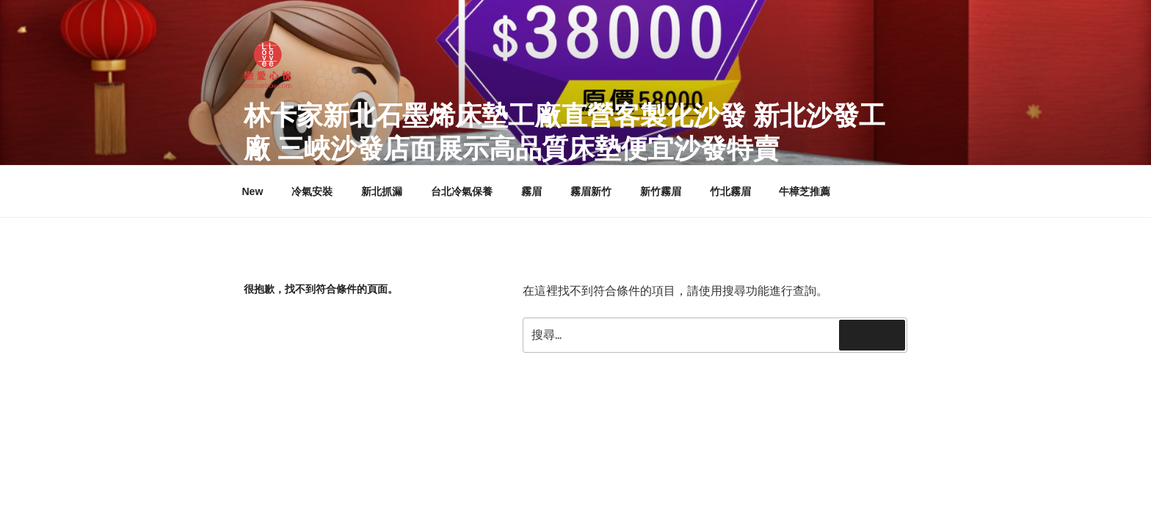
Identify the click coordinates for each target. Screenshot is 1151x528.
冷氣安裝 (312, 191)
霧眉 (531, 191)
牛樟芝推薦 (804, 191)
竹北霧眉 (730, 191)
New (253, 191)
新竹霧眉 (660, 191)
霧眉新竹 (590, 191)
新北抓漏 (381, 191)
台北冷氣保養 (462, 191)
